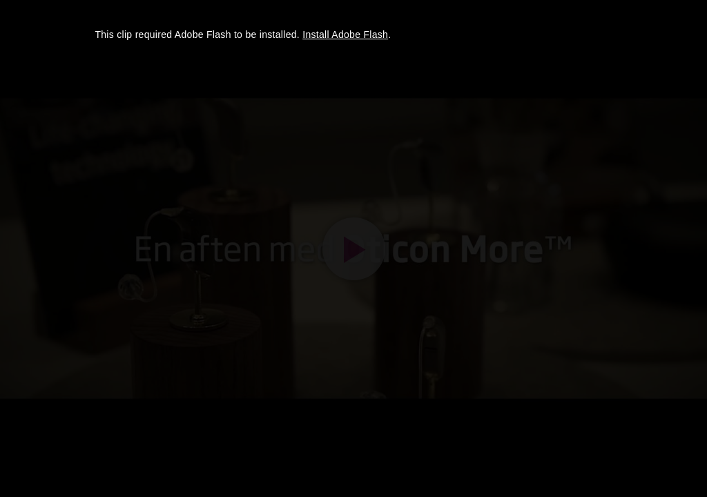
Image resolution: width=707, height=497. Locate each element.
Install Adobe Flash (345, 34)
